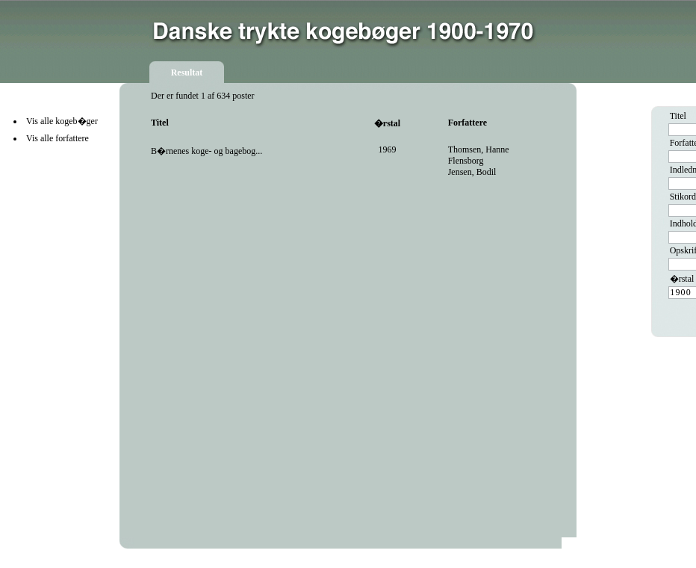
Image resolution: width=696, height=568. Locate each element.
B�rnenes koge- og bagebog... (206, 151)
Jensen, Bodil (472, 172)
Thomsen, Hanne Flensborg (478, 155)
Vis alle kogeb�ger (62, 121)
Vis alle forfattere (57, 138)
